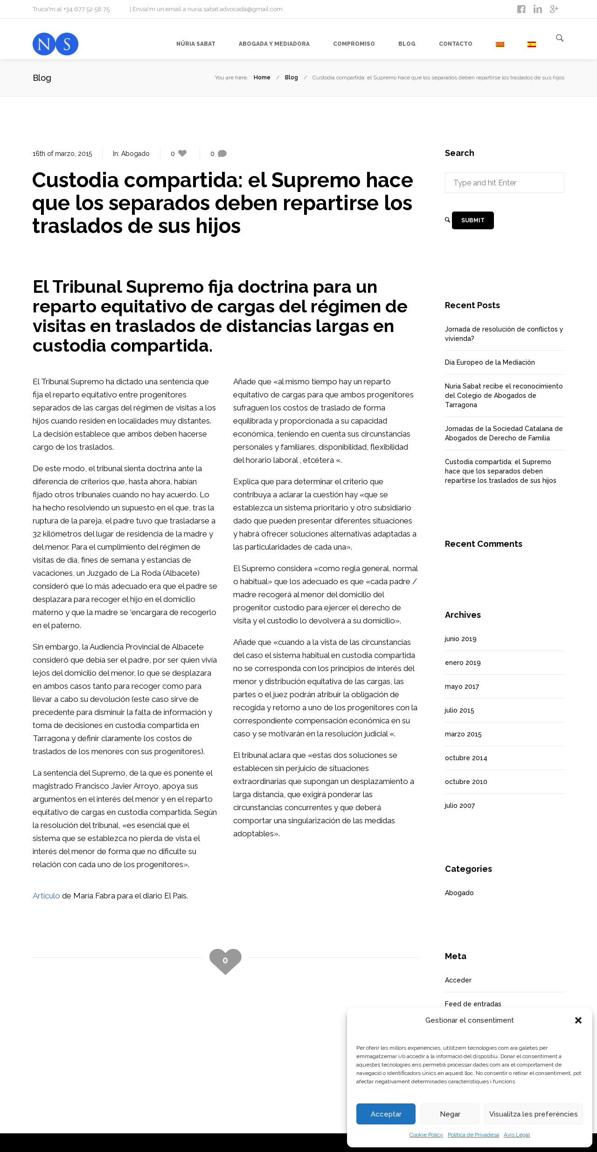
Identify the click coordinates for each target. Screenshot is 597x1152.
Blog (291, 77)
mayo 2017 (462, 686)
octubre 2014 (466, 758)
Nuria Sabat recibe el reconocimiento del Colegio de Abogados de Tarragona (504, 395)
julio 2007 (460, 805)
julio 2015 (459, 710)
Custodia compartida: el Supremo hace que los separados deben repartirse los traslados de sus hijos (500, 471)
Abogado (135, 153)
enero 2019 (463, 662)
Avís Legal (517, 1134)
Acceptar (386, 1114)
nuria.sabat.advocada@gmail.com (235, 9)
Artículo (46, 895)
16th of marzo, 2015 (62, 153)
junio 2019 (461, 639)
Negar (450, 1114)
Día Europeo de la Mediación (490, 362)
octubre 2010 (466, 781)
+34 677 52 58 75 (86, 9)
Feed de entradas (473, 1004)
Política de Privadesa (473, 1134)
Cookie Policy (426, 1134)
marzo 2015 (463, 734)
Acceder (458, 980)
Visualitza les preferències (533, 1114)
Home (262, 77)
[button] (578, 1020)
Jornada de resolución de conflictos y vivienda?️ (504, 333)
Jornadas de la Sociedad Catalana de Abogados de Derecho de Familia (504, 433)
